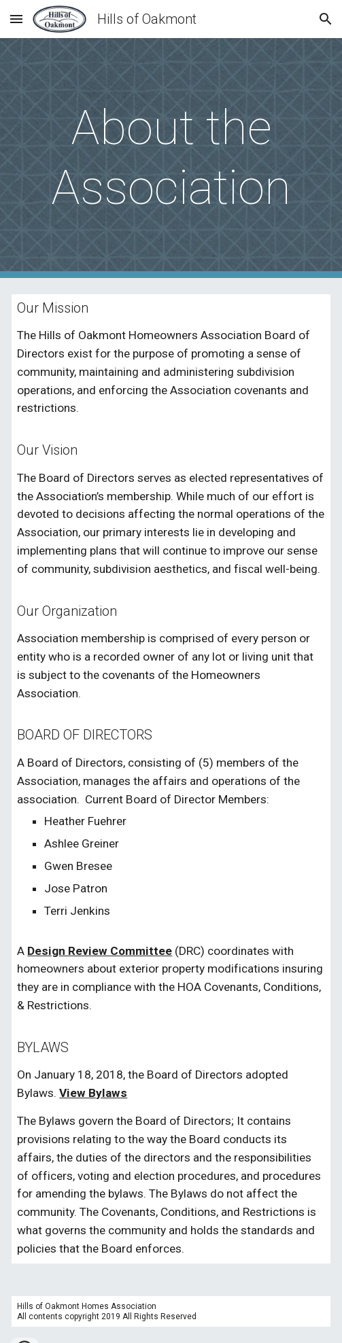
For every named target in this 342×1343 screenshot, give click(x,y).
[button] (16, 18)
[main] (171, 158)
